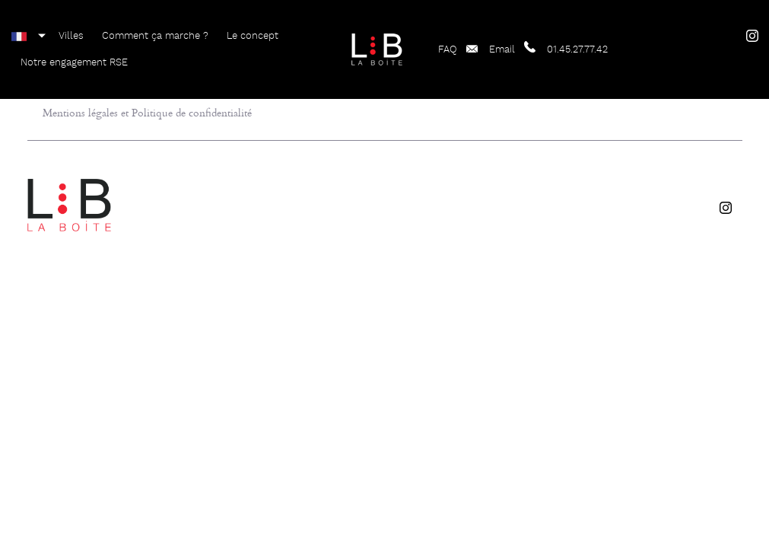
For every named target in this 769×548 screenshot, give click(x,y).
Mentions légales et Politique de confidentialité (147, 112)
